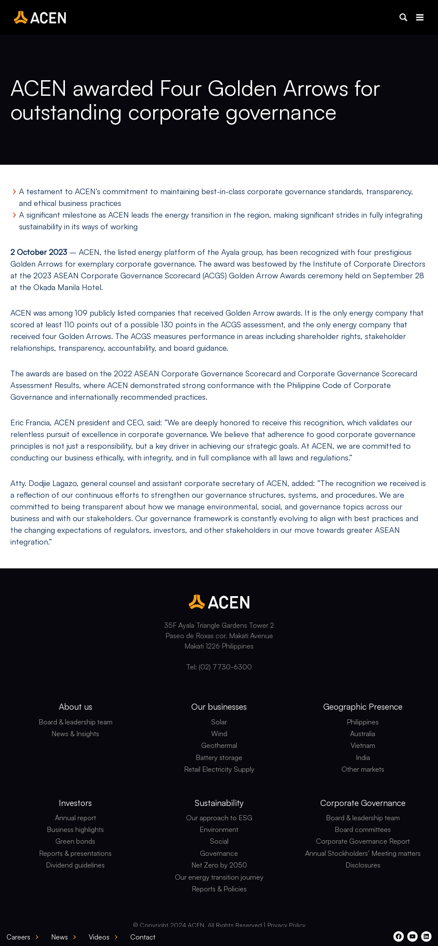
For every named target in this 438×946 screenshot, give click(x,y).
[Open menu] (420, 17)
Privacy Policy (286, 925)
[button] (403, 17)
